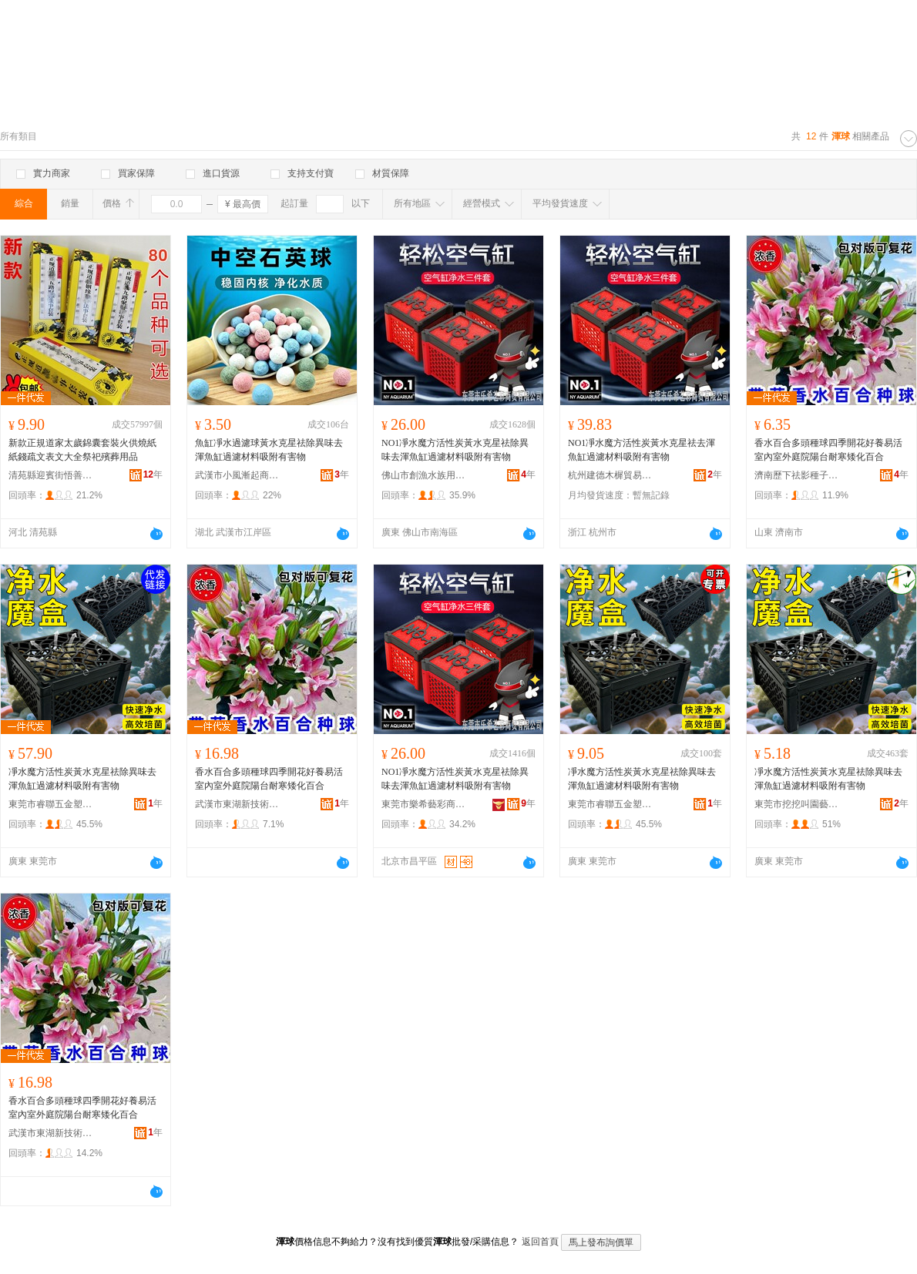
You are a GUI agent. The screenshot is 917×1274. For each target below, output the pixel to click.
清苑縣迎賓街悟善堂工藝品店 (50, 475)
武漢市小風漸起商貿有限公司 (237, 475)
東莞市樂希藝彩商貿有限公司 (423, 804)
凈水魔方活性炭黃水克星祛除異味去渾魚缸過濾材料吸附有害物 (82, 778)
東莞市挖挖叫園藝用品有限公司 (796, 804)
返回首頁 (540, 1241)
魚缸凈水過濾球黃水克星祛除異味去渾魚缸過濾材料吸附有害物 (269, 450)
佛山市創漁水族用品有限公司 (423, 475)
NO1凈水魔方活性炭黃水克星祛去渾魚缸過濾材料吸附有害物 (641, 450)
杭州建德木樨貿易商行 (610, 475)
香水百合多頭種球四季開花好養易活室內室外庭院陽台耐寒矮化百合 (828, 450)
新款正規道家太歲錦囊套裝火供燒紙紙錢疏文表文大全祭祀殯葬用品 (82, 450)
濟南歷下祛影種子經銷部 (796, 475)
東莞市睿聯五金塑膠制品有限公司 (50, 804)
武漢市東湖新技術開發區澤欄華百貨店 (237, 804)
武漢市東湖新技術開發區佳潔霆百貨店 (50, 1133)
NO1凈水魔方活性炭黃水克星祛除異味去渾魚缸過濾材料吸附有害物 (455, 450)
